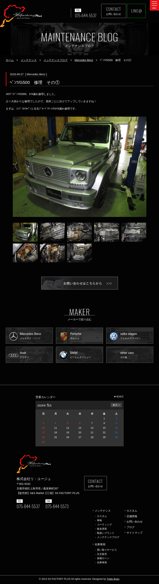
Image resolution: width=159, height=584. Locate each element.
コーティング (104, 525)
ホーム (10, 60)
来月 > (116, 406)
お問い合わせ (135, 522)
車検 (99, 521)
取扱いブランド (105, 534)
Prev (16, 166)
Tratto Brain (113, 580)
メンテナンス (29, 60)
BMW (87, 356)
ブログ (131, 528)
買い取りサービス (107, 551)
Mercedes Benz (84, 60)
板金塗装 (102, 529)
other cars (137, 356)
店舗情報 (132, 517)
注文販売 (102, 555)
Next (143, 166)
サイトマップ (135, 534)
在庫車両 (100, 545)
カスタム (102, 517)
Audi (36, 356)
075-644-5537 (84, 15)
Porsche (87, 336)
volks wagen (137, 336)
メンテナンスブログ (56, 60)
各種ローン (103, 559)
